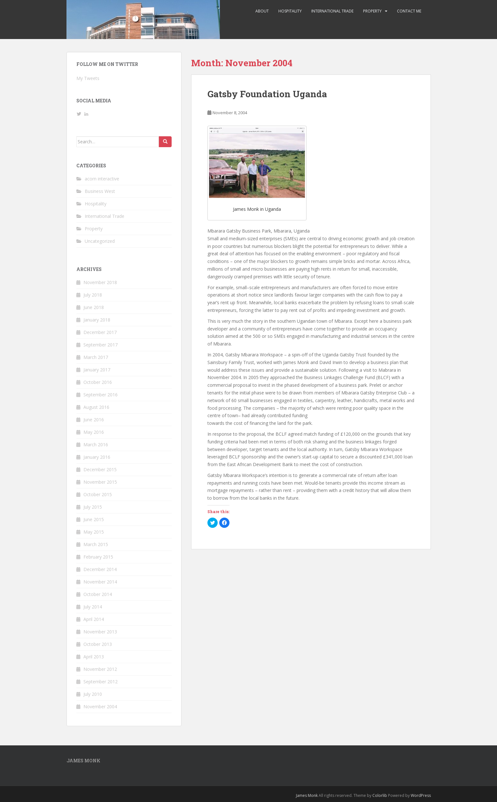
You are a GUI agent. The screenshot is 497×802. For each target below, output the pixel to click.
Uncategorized (100, 241)
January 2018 (96, 320)
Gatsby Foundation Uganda (267, 94)
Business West (100, 191)
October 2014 (97, 594)
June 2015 (93, 519)
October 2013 (97, 644)
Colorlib (379, 795)
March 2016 (95, 444)
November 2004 (100, 706)
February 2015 (98, 557)
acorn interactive (102, 179)
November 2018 (100, 282)
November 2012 (100, 669)
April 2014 (93, 619)
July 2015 (92, 507)
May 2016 (93, 432)
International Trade (332, 11)
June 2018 (93, 307)
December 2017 (100, 332)
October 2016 (97, 382)
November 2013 (100, 632)
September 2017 (100, 345)
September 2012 (100, 682)
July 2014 (92, 607)
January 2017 (96, 370)
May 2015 (93, 532)
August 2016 (96, 407)
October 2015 (97, 494)
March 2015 (95, 544)
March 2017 (95, 357)
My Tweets (87, 78)
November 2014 (100, 582)
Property (372, 11)
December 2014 (100, 569)
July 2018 (92, 295)
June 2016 (93, 420)
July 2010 (92, 694)
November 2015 (100, 482)
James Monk (307, 795)
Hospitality (290, 11)
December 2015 (100, 469)
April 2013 (93, 657)
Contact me (409, 11)
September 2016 (100, 395)
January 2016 (96, 457)
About (262, 11)
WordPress (421, 795)
